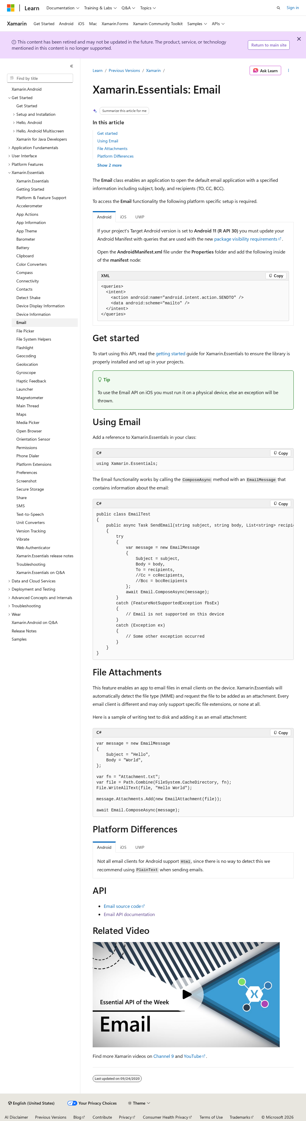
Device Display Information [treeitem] (40, 305)
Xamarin (153, 70)
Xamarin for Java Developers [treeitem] (41, 139)
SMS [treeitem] (20, 505)
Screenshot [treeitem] (26, 481)
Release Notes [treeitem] (24, 631)
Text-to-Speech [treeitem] (30, 514)
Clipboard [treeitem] (25, 255)
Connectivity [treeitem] (27, 281)
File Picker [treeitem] (25, 331)
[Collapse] (71, 66)
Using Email (107, 141)
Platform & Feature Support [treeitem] (41, 197)
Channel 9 (163, 1056)
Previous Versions (124, 70)
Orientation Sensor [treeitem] (33, 439)
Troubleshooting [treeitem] (30, 564)
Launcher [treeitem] (24, 389)
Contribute (102, 1117)
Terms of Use (211, 1117)
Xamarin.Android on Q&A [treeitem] (35, 622)
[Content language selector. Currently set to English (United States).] (31, 1103)
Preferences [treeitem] (26, 472)
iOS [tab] (123, 217)
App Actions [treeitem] (27, 214)
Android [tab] (104, 217)
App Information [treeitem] (31, 222)
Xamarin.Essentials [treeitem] (32, 181)
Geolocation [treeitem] (27, 364)
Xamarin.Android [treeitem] (27, 89)
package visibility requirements (245, 239)
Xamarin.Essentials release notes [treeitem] (44, 555)
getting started (170, 353)
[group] (193, 584)
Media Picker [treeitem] (27, 422)
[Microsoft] (11, 8)
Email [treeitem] (21, 322)
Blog (77, 1117)
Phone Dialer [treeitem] (27, 455)
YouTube (192, 1056)
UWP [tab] (139, 217)
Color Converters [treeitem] (31, 264)
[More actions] (288, 70)
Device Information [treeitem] (33, 314)
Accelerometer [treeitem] (29, 205)
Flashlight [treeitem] (24, 347)
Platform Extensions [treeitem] (33, 464)
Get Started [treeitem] (26, 105)
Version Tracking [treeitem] (31, 531)
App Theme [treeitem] (26, 231)
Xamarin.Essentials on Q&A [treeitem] (40, 572)
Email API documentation (129, 914)
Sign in (293, 7)
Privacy (125, 1117)
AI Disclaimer (16, 1117)
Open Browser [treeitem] (29, 431)
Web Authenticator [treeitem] (33, 547)
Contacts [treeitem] (24, 289)
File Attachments (112, 148)
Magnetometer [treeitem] (29, 397)
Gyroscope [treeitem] (26, 372)
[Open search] (278, 8)
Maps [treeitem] (21, 414)
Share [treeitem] (21, 497)
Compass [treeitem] (24, 272)
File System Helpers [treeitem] (33, 339)
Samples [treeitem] (19, 639)
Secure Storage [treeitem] (30, 489)
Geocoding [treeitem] (26, 355)
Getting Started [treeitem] (30, 189)
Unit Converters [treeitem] (30, 522)
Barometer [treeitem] (25, 239)
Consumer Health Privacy (165, 1117)
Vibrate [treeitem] (22, 539)
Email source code (122, 906)
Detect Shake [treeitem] (28, 297)
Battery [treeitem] (22, 247)
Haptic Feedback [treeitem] (31, 381)
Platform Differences (115, 156)
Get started (107, 133)
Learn (98, 70)
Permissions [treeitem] (26, 447)
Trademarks (240, 1117)
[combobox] (40, 78)
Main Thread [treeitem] (27, 405)
